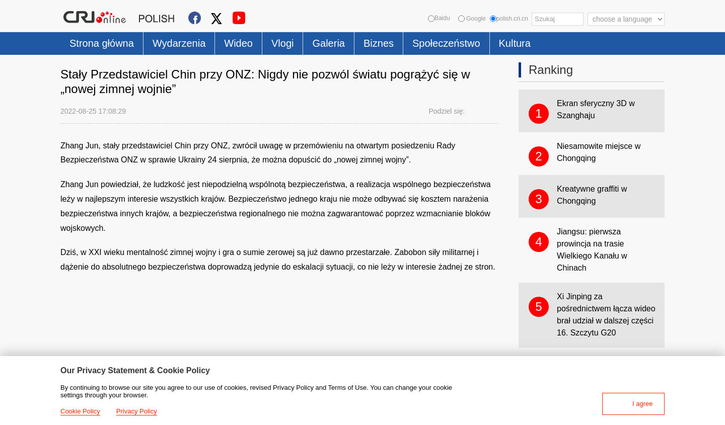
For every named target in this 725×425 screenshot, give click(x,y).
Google (472, 19)
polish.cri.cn (509, 19)
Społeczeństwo (446, 43)
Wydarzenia (179, 43)
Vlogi (282, 43)
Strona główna (101, 43)
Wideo (238, 43)
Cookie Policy (80, 411)
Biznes (379, 43)
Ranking (551, 69)
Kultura (515, 43)
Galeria (328, 43)
